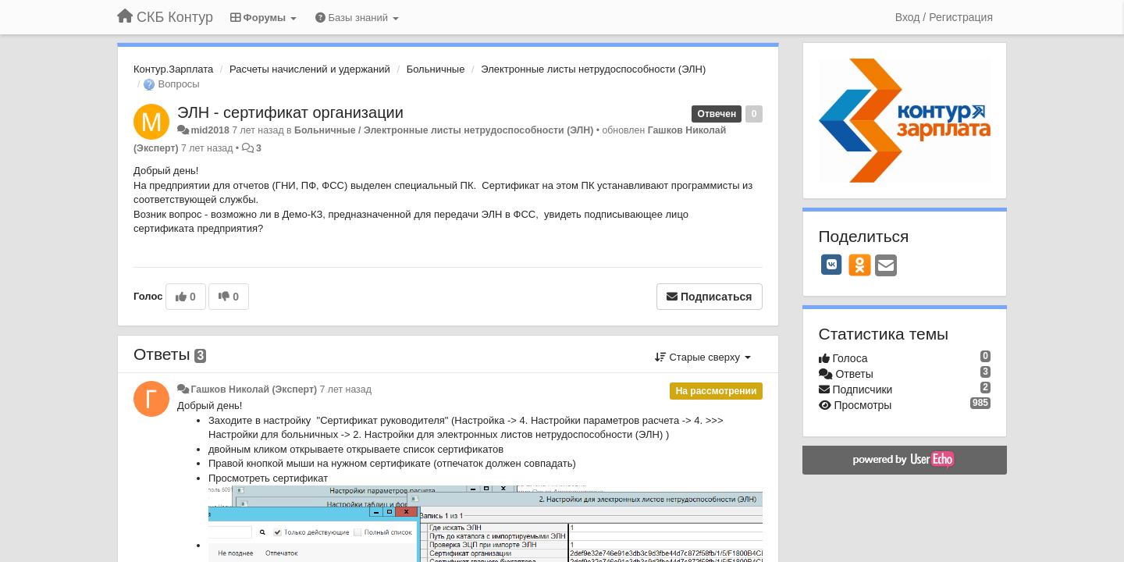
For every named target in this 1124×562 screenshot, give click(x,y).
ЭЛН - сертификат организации (290, 112)
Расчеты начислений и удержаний (309, 69)
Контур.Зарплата (173, 69)
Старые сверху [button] (703, 357)
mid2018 (209, 130)
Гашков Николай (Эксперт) (253, 389)
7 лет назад (346, 389)
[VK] (832, 264)
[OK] (859, 264)
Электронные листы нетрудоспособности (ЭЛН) (593, 69)
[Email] (886, 266)
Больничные (436, 69)
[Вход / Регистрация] (944, 17)
